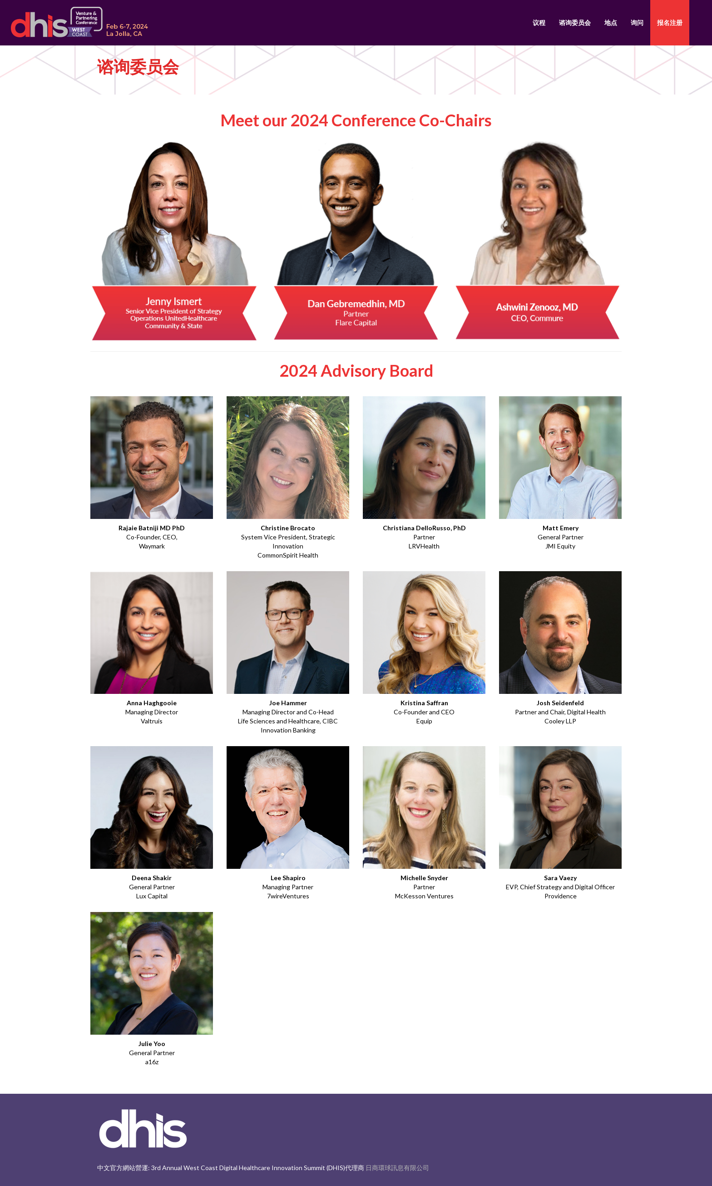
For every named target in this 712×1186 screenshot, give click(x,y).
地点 (610, 22)
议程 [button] (539, 22)
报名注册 (669, 22)
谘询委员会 (575, 22)
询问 (637, 22)
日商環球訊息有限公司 (397, 1167)
